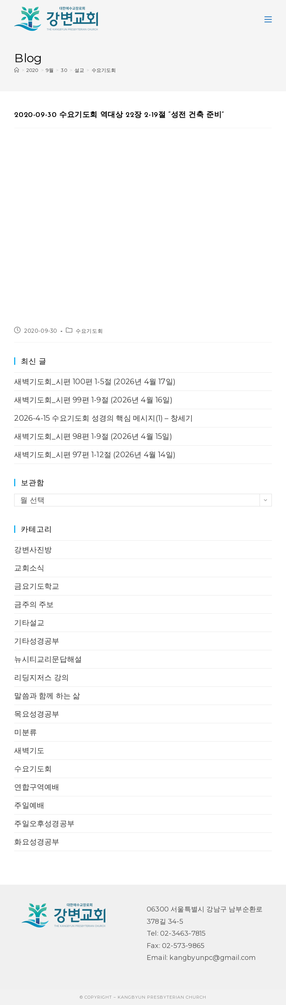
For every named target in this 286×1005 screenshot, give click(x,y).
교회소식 (29, 567)
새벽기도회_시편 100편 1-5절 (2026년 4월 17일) (94, 381)
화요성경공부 (36, 841)
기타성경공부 (36, 640)
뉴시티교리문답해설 (48, 659)
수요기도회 (104, 70)
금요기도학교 (36, 586)
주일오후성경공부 (44, 823)
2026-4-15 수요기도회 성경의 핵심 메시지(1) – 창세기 (103, 418)
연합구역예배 (36, 787)
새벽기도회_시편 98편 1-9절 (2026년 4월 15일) (93, 436)
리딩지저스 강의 (41, 677)
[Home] (16, 70)
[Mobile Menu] (268, 18)
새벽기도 (29, 750)
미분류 (25, 732)
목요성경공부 (36, 713)
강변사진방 (33, 549)
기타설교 (29, 622)
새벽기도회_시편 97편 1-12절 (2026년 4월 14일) (94, 454)
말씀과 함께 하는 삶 (47, 695)
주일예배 (29, 805)
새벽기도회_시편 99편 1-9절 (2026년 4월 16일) (93, 399)
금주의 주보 (34, 604)
